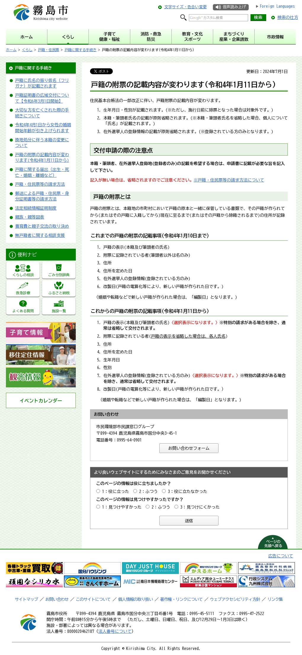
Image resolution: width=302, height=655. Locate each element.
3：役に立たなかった (187, 491)
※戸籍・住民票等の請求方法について (229, 180)
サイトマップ (26, 599)
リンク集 (275, 599)
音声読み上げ (234, 7)
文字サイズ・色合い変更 (185, 7)
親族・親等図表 (29, 217)
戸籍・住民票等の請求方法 (40, 184)
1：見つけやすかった (122, 507)
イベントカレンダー (41, 400)
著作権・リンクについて (181, 599)
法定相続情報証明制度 (36, 208)
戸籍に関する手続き (81, 49)
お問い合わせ (56, 599)
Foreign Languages (277, 6)
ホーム (11, 49)
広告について (280, 556)
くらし (27, 49)
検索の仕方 (287, 17)
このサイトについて (93, 599)
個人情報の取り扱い (135, 599)
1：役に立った (115, 491)
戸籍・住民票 (48, 49)
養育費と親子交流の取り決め (42, 226)
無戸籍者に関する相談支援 (40, 235)
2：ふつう (148, 491)
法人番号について (114, 631)
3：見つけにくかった (200, 507)
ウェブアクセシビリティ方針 (235, 599)
